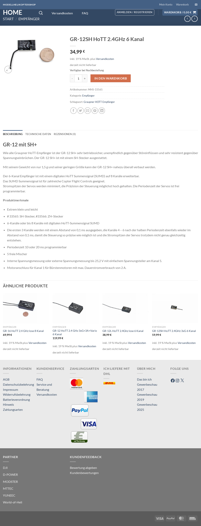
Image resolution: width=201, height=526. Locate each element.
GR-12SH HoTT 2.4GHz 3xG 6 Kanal (174, 330)
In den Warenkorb (110, 78)
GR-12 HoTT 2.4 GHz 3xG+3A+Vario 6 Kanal (75, 332)
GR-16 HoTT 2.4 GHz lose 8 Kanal (23, 330)
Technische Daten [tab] (38, 134)
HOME (12, 12)
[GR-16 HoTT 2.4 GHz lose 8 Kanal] (26, 308)
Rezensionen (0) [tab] (65, 134)
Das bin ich (144, 379)
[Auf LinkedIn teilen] (102, 110)
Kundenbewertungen (84, 473)
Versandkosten (62, 13)
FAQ (85, 13)
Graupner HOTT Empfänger (99, 101)
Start (8, 19)
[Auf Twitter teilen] (80, 110)
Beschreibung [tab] (13, 134)
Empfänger (29, 19)
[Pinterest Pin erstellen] (94, 110)
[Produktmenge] (78, 78)
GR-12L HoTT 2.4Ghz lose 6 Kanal (122, 330)
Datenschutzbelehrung (18, 384)
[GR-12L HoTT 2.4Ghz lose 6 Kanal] (125, 308)
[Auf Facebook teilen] (73, 110)
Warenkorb (182, 4)
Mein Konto (165, 4)
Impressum (10, 389)
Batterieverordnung (16, 399)
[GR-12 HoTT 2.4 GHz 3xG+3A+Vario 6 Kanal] (76, 308)
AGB (6, 379)
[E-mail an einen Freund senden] (87, 110)
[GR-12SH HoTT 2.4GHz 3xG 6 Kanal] (175, 308)
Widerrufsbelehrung (16, 394)
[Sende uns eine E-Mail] (196, 4)
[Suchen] (41, 13)
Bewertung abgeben (83, 467)
